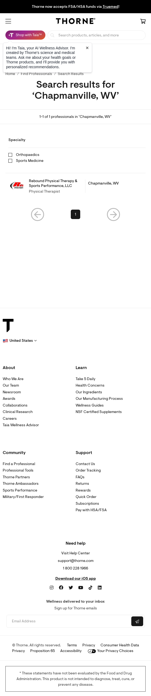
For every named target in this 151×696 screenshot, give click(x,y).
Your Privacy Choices (110, 651)
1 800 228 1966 (75, 568)
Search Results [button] (71, 73)
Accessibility (71, 651)
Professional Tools (18, 470)
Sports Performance (20, 490)
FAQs (80, 477)
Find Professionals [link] (36, 73)
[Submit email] (137, 621)
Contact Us (85, 464)
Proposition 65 (42, 651)
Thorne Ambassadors (21, 483)
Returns (82, 483)
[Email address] (68, 621)
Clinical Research (18, 412)
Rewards (83, 490)
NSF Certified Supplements (99, 412)
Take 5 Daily (85, 379)
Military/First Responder (23, 496)
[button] (8, 21)
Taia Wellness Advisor (21, 425)
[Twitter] (71, 588)
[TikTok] (90, 588)
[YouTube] (80, 588)
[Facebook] (61, 588)
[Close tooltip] (87, 48)
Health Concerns (90, 385)
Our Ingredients (89, 392)
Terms (72, 645)
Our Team (11, 385)
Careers (10, 418)
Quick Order (86, 496)
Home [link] (10, 73)
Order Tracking (88, 470)
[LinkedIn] (100, 588)
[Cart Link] (143, 22)
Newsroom (12, 392)
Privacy (88, 645)
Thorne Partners (16, 477)
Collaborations (15, 405)
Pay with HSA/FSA (91, 510)
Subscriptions (87, 503)
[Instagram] (51, 588)
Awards (9, 398)
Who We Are (13, 379)
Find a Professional (19, 464)
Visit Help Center (75, 553)
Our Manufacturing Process (99, 398)
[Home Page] (75, 22)
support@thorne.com (75, 560)
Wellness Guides (90, 405)
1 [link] (75, 214)
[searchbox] (97, 35)
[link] (75, 186)
